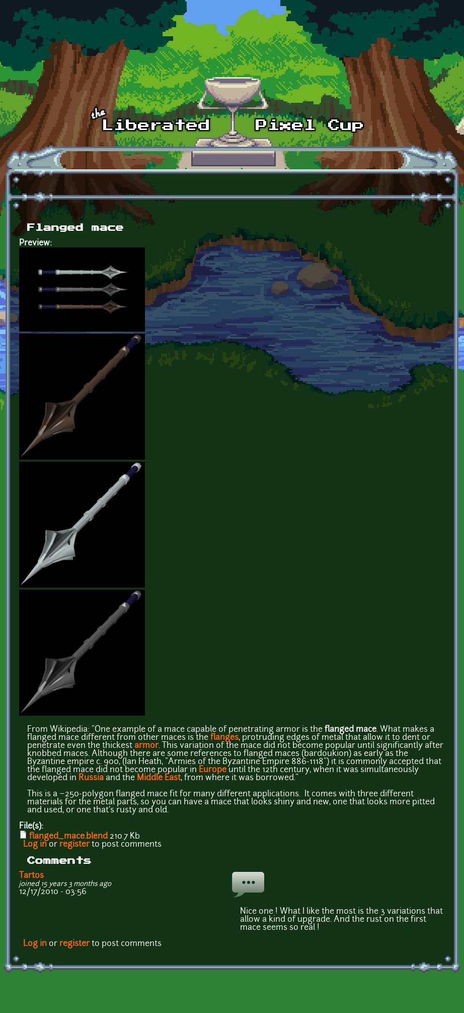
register (74, 845)
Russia (91, 778)
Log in (35, 845)
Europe (212, 770)
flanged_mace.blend (68, 837)
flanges (224, 738)
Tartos (31, 876)
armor (146, 746)
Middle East (159, 778)
